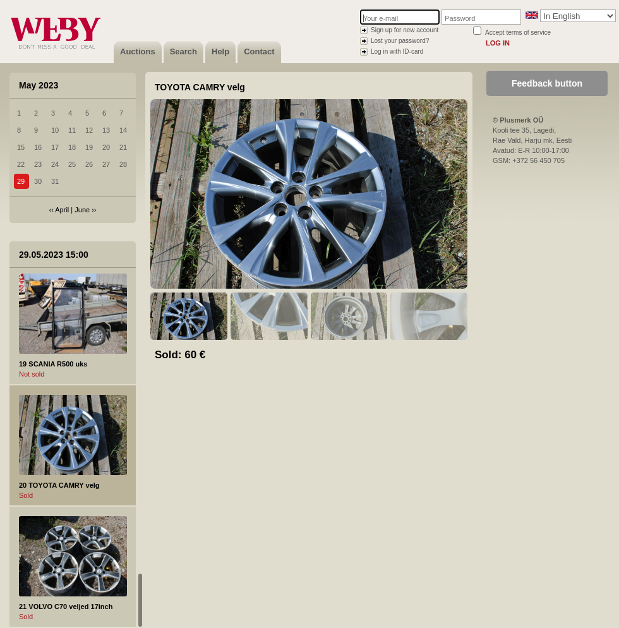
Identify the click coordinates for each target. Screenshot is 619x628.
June (82, 210)
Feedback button (547, 83)
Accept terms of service (518, 32)
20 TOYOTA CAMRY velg (59, 485)
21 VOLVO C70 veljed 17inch (65, 606)
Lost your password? (400, 40)
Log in (498, 43)
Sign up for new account (404, 30)
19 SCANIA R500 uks (53, 364)
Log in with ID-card (397, 51)
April (62, 210)
